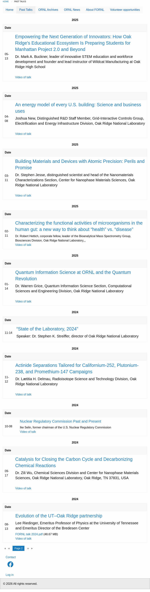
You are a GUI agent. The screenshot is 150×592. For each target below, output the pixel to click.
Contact (11, 557)
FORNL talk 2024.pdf (29, 534)
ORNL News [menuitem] (72, 9)
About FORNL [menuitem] (95, 9)
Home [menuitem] (9, 9)
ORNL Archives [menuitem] (48, 9)
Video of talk (23, 77)
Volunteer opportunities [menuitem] (125, 9)
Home (6, 1)
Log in (10, 574)
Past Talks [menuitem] (26, 9)
